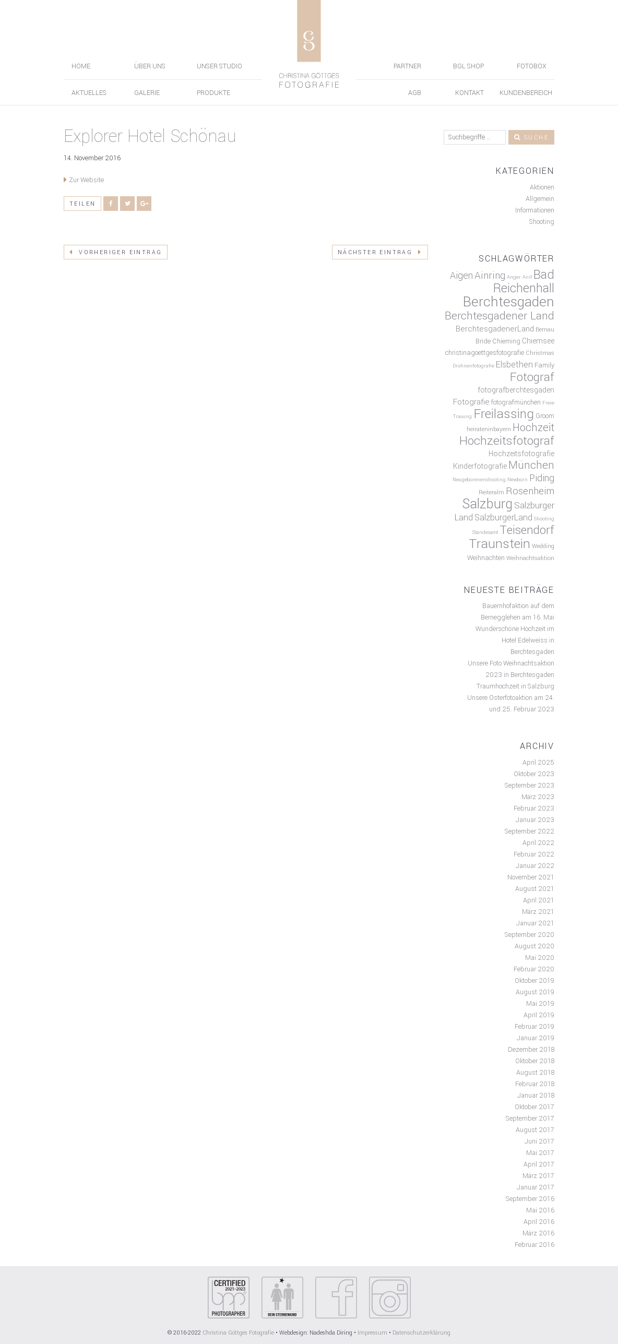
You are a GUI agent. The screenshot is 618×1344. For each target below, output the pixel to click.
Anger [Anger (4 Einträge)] (514, 277)
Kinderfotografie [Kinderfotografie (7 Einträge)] (480, 466)
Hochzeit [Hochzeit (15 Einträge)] (533, 427)
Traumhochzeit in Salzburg (515, 686)
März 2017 (538, 1176)
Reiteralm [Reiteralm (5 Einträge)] (491, 492)
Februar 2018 (534, 1084)
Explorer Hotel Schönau (150, 136)
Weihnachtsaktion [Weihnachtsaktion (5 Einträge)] (530, 558)
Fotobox (531, 66)
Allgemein (540, 199)
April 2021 (538, 900)
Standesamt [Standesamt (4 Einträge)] (485, 532)
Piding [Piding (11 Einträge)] (541, 478)
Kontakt (469, 93)
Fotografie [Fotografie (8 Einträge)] (471, 402)
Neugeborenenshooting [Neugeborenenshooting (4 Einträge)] (479, 479)
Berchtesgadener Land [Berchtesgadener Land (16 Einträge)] (499, 316)
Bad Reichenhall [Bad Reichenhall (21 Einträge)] (523, 281)
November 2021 (530, 877)
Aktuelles (89, 93)
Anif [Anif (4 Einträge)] (527, 277)
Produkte (213, 93)
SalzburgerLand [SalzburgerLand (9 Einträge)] (503, 518)
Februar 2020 (534, 969)
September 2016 (530, 1199)
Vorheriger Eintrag (115, 252)
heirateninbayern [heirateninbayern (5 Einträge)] (489, 429)
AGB (414, 93)
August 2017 (535, 1130)
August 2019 (535, 992)
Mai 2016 (540, 1210)
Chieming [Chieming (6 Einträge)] (506, 341)
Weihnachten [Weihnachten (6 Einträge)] (486, 558)
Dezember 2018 (531, 1049)
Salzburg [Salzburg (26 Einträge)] (487, 504)
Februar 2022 (534, 854)
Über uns (149, 66)
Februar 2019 (534, 1026)
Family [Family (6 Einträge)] (544, 365)
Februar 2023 (534, 808)
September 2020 (529, 934)
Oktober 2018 (534, 1061)
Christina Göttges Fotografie (239, 1333)
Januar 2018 (535, 1095)
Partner (407, 66)
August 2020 (534, 946)
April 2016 (539, 1222)
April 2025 (538, 762)
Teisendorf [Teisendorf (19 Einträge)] (527, 530)
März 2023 (537, 797)
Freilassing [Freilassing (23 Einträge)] (503, 414)
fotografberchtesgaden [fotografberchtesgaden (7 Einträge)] (516, 390)
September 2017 (530, 1118)
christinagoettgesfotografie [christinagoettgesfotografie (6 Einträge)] (484, 353)
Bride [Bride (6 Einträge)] (483, 341)
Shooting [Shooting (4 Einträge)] (544, 518)
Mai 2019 (540, 1003)
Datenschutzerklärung (421, 1333)
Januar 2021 (535, 923)
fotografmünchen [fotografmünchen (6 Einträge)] (516, 402)
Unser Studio (219, 66)
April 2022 (538, 843)
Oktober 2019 (534, 980)
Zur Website (86, 180)
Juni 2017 (539, 1141)
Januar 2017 (535, 1187)
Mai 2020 (539, 957)
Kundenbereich (526, 93)
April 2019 (539, 1015)
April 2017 (539, 1164)
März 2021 (538, 912)
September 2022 (529, 831)
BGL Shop (468, 66)
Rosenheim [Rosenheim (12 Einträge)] (530, 491)
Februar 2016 (534, 1245)
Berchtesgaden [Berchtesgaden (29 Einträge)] (508, 302)
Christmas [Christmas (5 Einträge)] (540, 353)
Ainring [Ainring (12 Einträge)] (489, 275)
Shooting (541, 222)
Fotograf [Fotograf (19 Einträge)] (532, 377)
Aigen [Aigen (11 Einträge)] (461, 275)
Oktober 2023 (534, 774)
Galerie (147, 93)
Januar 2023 (535, 820)
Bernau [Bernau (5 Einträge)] (545, 329)
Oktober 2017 (534, 1107)
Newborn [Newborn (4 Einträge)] (517, 479)
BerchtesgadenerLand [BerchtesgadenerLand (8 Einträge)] (495, 329)
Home (81, 66)
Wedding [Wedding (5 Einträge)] (543, 546)
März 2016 (538, 1233)
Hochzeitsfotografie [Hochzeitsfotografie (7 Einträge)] (521, 453)
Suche (531, 137)
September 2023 (529, 785)
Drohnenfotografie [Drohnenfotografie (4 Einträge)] (473, 366)
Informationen (534, 210)
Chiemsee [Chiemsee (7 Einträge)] (538, 341)
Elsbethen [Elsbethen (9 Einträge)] (514, 365)
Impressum (372, 1333)
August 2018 (535, 1072)
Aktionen (542, 187)
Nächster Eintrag (380, 252)
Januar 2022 (535, 866)
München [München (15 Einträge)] (531, 465)
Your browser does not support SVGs (229, 1297)
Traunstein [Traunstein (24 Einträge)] (499, 543)
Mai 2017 (540, 1153)
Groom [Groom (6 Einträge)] (545, 416)
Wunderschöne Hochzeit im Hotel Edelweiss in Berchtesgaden (515, 640)
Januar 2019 (535, 1038)
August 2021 (534, 889)
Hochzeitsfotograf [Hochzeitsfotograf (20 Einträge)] (506, 440)
